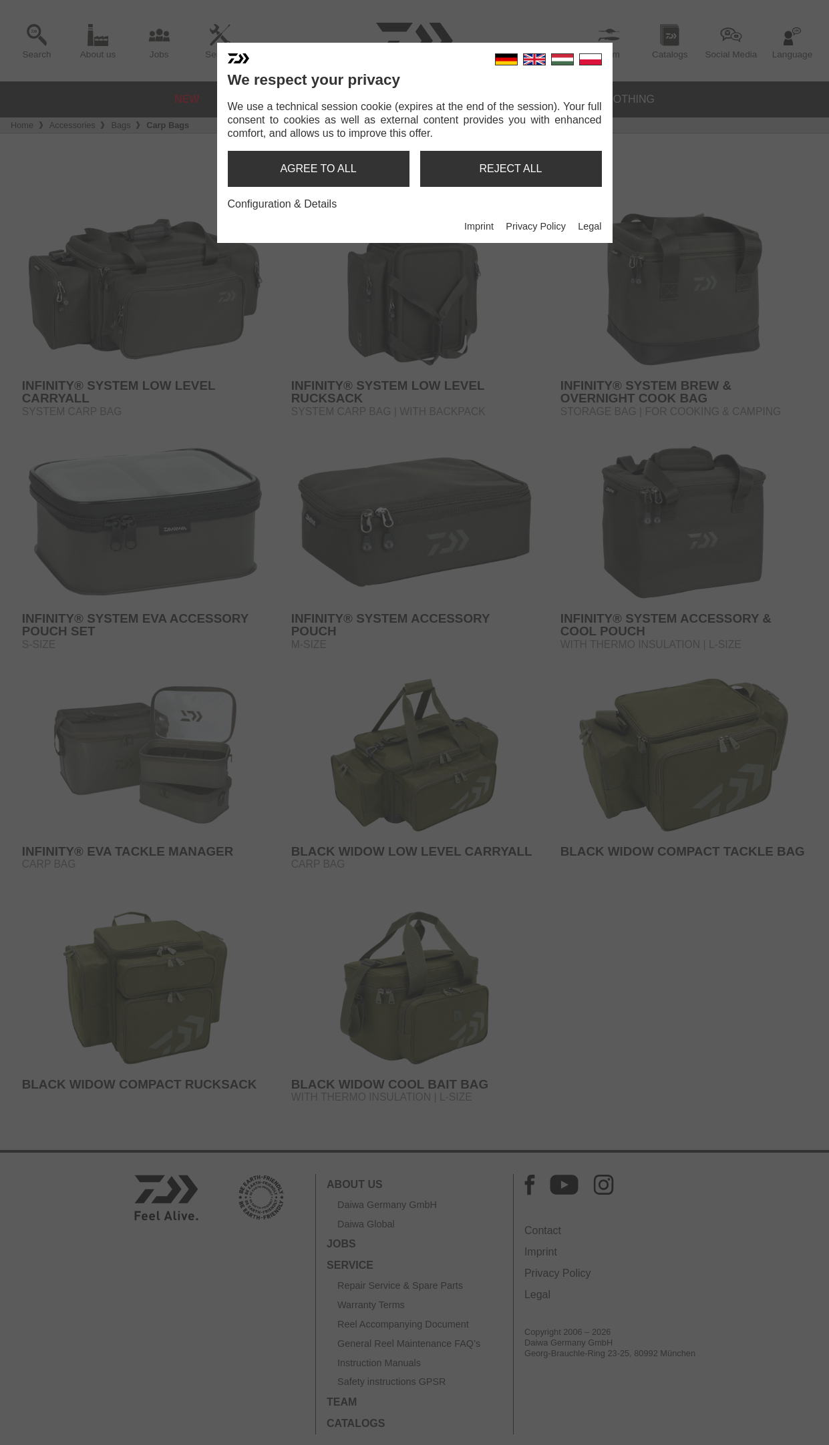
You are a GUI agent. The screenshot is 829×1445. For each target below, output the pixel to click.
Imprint (479, 226)
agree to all (318, 168)
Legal (589, 226)
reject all (511, 168)
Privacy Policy (536, 226)
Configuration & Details (282, 204)
